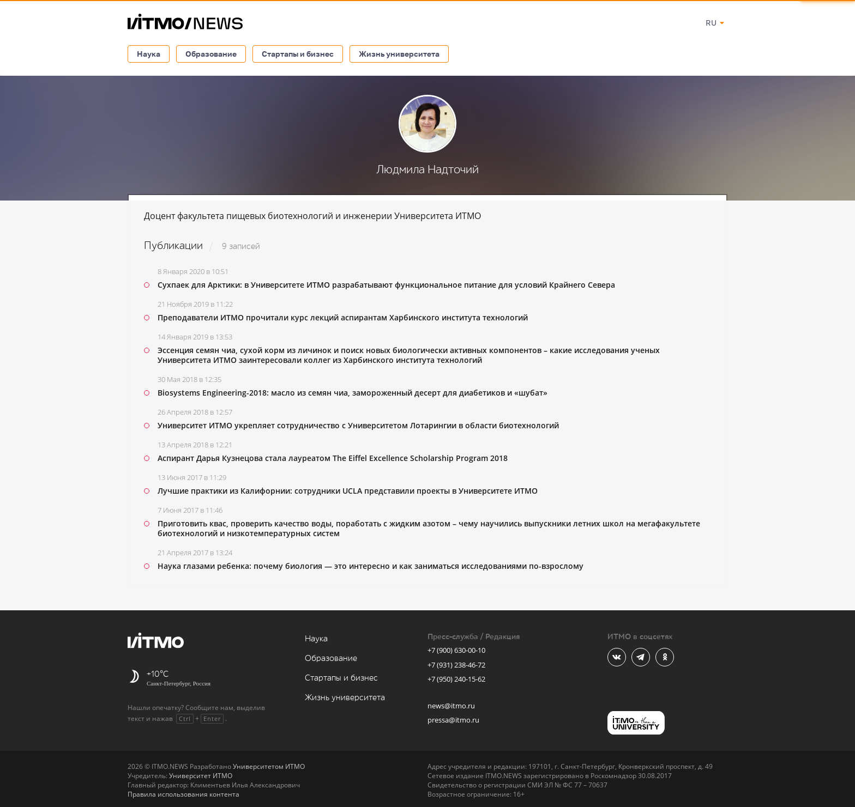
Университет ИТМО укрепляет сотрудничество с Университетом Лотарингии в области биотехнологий (358, 425)
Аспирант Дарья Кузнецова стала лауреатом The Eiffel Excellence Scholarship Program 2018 (333, 458)
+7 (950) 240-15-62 (456, 679)
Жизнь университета (399, 53)
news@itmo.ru (451, 706)
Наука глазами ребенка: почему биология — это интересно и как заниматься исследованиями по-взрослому (370, 566)
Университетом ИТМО (269, 766)
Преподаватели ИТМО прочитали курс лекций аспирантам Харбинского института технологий (343, 317)
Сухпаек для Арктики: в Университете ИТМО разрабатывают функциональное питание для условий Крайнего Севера (386, 285)
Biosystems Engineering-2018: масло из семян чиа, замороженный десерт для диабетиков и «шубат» (352, 392)
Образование (211, 53)
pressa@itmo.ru (453, 720)
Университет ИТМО (200, 775)
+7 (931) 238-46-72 (456, 665)
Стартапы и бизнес (298, 53)
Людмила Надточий (427, 169)
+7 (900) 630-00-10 (456, 650)
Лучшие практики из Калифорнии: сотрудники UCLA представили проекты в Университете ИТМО (348, 491)
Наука (148, 53)
